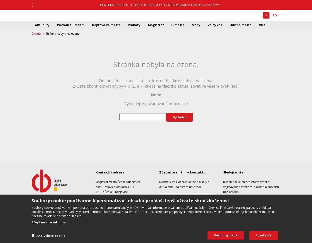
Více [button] (262, 25)
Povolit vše (263, 235)
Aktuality (42, 25)
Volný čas (215, 25)
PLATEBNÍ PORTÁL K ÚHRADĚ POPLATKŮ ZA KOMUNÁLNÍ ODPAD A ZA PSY (160, 5)
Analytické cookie (50, 235)
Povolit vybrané (225, 235)
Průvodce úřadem (71, 25)
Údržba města (241, 25)
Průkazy (134, 25)
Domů (36, 33)
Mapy (196, 25)
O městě (177, 25)
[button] (266, 15)
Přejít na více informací (50, 222)
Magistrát (156, 25)
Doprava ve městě (106, 25)
